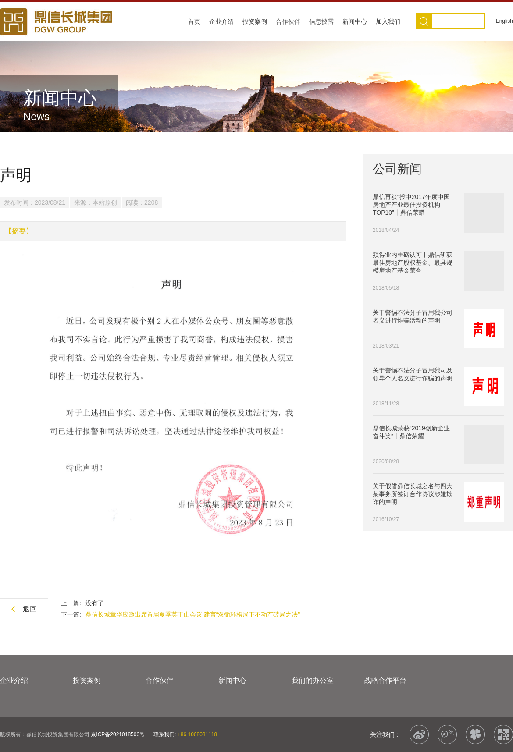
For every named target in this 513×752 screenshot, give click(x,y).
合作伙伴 (288, 21)
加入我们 (388, 21)
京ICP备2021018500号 (118, 734)
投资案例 (254, 21)
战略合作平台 (385, 680)
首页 (194, 21)
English (504, 21)
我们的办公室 (313, 680)
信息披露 (321, 21)
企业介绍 (221, 21)
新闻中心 (354, 21)
